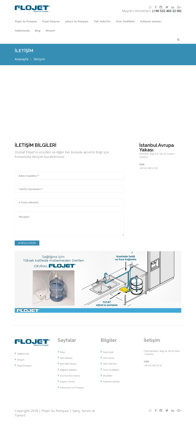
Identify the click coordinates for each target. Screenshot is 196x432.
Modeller (108, 375)
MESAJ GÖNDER (27, 242)
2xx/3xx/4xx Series (70, 375)
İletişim (50, 30)
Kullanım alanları (150, 21)
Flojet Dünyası (51, 21)
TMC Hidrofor (102, 21)
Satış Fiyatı (108, 352)
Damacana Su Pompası (72, 387)
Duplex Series (67, 381)
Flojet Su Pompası (26, 21)
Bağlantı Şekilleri (68, 369)
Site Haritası (66, 357)
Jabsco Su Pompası (76, 21)
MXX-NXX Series (68, 363)
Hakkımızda (22, 30)
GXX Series (108, 357)
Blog (37, 30)
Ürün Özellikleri (125, 21)
